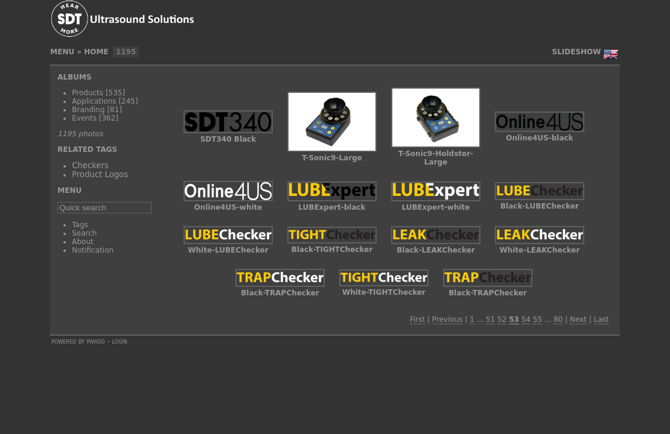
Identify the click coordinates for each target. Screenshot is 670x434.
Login (119, 341)
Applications (94, 101)
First (417, 319)
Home (96, 52)
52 (501, 319)
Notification (92, 250)
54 (526, 319)
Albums (74, 77)
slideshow (576, 52)
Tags (80, 225)
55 (537, 319)
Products (87, 93)
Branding (88, 109)
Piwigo (96, 341)
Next (578, 319)
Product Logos (100, 174)
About (82, 241)
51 (490, 319)
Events (84, 118)
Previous (447, 319)
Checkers (90, 165)
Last (601, 319)
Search (84, 233)
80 (558, 319)
